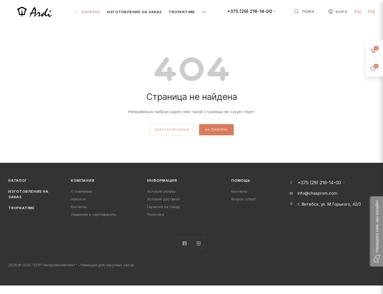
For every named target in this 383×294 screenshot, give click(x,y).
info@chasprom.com (317, 193)
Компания (82, 180)
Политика (155, 214)
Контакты (79, 207)
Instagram (199, 243)
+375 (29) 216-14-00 (249, 11)
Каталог (17, 180)
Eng (371, 11)
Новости (78, 199)
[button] (376, 231)
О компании (81, 191)
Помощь (240, 180)
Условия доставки (163, 199)
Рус (358, 11)
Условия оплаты (161, 191)
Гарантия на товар (163, 207)
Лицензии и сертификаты (93, 214)
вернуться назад (172, 129)
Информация (162, 180)
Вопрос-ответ (243, 199)
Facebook (185, 243)
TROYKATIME (21, 208)
